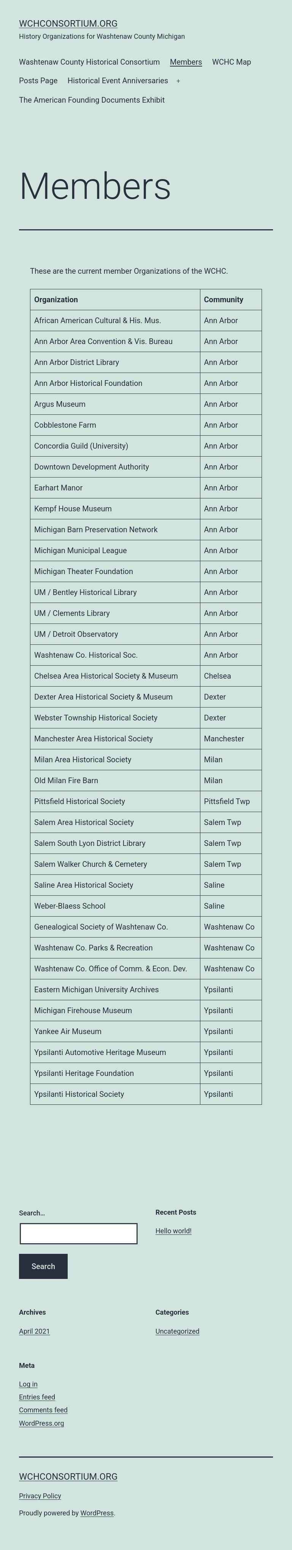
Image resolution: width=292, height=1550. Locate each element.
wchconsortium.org (68, 23)
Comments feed (43, 1410)
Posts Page (38, 80)
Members (186, 62)
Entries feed (37, 1397)
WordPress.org (41, 1423)
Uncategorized (178, 1331)
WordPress (97, 1513)
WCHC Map (231, 62)
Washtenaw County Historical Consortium (89, 62)
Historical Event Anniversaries (118, 80)
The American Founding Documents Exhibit (92, 100)
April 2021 (34, 1331)
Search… (32, 1213)
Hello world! (174, 1231)
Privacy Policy (40, 1496)
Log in (28, 1384)
